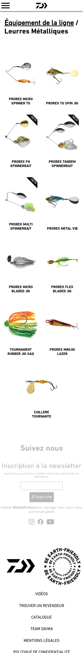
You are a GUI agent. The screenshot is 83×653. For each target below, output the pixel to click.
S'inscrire (41, 497)
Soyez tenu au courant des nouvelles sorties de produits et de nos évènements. (41, 475)
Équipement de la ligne (39, 23)
